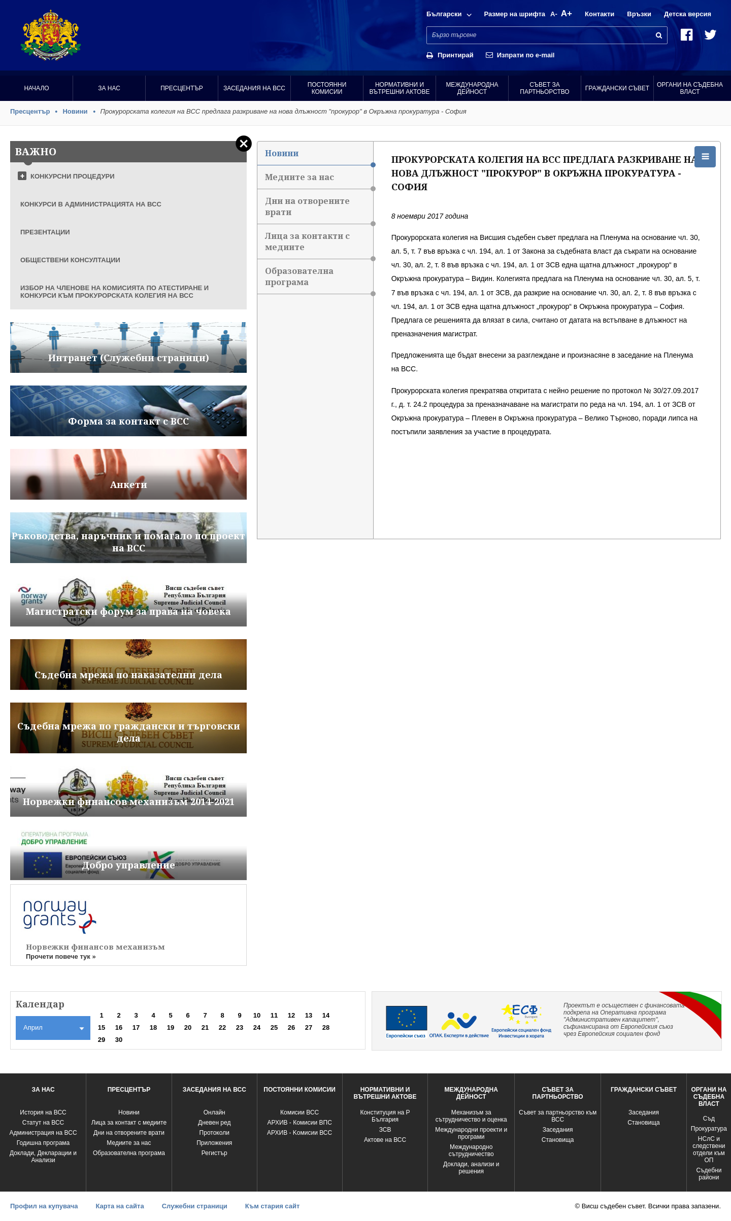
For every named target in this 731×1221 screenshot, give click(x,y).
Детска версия (687, 14)
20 (187, 1027)
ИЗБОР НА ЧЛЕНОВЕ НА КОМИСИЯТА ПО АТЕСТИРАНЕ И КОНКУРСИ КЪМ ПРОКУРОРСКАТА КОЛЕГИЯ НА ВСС (114, 291)
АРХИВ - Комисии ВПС (299, 1122)
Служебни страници (194, 1206)
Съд (709, 1118)
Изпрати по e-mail (526, 55)
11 (274, 1015)
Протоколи (214, 1132)
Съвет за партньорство (544, 88)
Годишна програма (43, 1142)
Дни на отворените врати (319, 209)
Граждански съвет (617, 88)
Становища (558, 1139)
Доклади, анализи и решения (471, 1168)
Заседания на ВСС (254, 88)
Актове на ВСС (385, 1139)
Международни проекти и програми (471, 1133)
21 (205, 1027)
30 (118, 1039)
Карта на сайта (119, 1206)
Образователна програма (319, 279)
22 (222, 1027)
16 (118, 1027)
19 (170, 1027)
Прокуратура (709, 1128)
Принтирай (456, 55)
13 (308, 1015)
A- (553, 14)
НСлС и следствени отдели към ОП (708, 1149)
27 (308, 1027)
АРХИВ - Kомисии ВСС (299, 1132)
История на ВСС (43, 1112)
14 (325, 1015)
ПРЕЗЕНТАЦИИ (45, 232)
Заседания (558, 1129)
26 (291, 1027)
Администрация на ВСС (43, 1132)
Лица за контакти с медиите (319, 244)
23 (239, 1027)
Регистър (214, 1153)
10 (256, 1015)
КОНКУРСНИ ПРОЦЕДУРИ (72, 176)
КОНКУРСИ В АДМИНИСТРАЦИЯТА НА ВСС (90, 204)
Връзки (639, 14)
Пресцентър (181, 88)
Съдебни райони (708, 1174)
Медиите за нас (319, 180)
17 (136, 1027)
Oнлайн (214, 1112)
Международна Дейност (472, 88)
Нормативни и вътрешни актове (400, 88)
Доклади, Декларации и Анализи (43, 1156)
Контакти (599, 14)
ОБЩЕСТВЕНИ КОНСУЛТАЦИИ (70, 260)
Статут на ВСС (43, 1122)
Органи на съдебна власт (690, 88)
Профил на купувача (44, 1206)
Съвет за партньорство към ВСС (557, 1116)
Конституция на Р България (385, 1116)
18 (153, 1027)
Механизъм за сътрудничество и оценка (471, 1116)
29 (101, 1039)
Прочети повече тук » (61, 956)
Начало (36, 88)
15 (101, 1027)
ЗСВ (385, 1129)
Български (443, 14)
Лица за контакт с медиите (129, 1122)
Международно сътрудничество (471, 1150)
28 (325, 1027)
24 (256, 1027)
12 (291, 1015)
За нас (109, 88)
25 (274, 1027)
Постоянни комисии (327, 88)
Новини (74, 111)
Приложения (214, 1142)
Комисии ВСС (299, 1112)
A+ (566, 13)
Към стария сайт (272, 1206)
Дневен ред (214, 1122)
